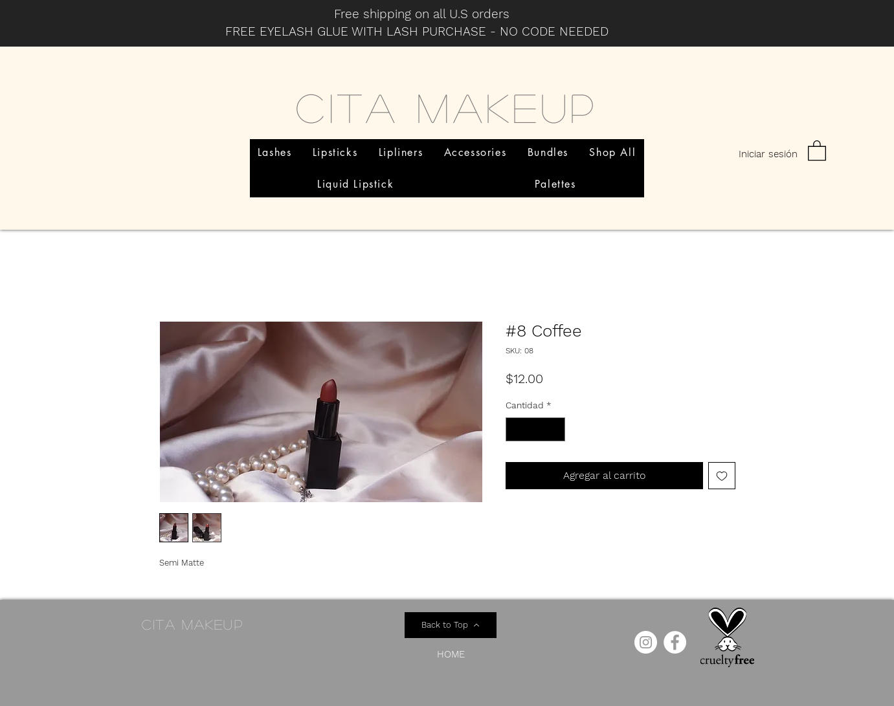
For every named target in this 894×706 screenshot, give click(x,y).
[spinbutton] (535, 429)
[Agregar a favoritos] (721, 475)
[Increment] (555, 429)
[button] (817, 149)
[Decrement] (516, 429)
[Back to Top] (451, 625)
